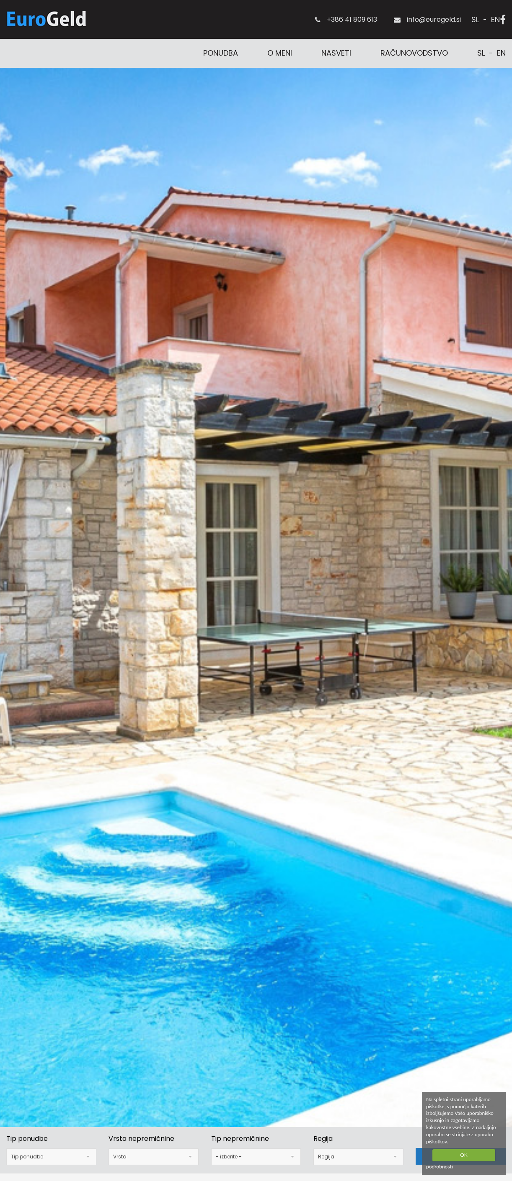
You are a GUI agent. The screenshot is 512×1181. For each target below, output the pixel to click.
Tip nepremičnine (240, 1138)
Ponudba (220, 53)
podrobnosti (439, 1166)
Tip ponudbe (27, 1138)
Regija (323, 1138)
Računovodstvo (414, 53)
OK (464, 1155)
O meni (279, 53)
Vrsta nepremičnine (141, 1138)
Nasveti (336, 53)
